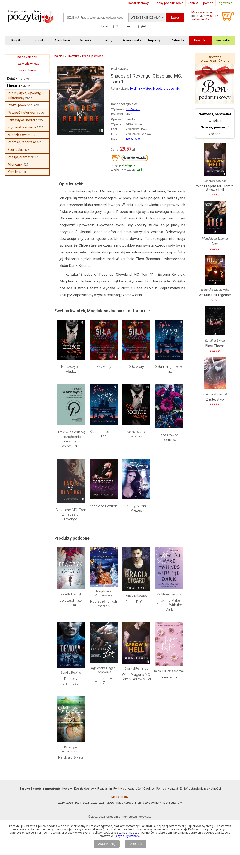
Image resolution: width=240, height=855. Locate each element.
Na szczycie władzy (71, 369)
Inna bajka (169, 677)
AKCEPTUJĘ (106, 844)
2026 (61, 802)
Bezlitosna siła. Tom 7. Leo (104, 680)
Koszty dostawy (85, 788)
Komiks (13, 172)
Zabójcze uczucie (103, 506)
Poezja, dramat (19, 157)
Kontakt (173, 788)
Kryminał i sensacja (22, 127)
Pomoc (161, 788)
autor (130, 26)
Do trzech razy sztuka (70, 602)
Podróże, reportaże (22, 142)
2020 (110, 802)
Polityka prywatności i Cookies (134, 788)
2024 (78, 802)
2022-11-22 (133, 139)
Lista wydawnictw (150, 802)
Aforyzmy (15, 164)
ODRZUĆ (136, 844)
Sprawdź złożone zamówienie (215, 58)
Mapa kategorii (126, 802)
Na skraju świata (70, 757)
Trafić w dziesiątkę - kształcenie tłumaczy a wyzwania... (70, 439)
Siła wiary (103, 367)
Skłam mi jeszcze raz (169, 369)
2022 (94, 802)
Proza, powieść (19, 105)
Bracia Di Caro (136, 602)
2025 (69, 802)
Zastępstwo (215, 399)
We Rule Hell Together (215, 295)
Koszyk (67, 788)
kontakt (193, 3)
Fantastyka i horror (21, 120)
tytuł (143, 26)
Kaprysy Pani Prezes (136, 508)
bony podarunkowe (170, 3)
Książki (12, 78)
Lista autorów (172, 802)
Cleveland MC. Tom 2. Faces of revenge (71, 514)
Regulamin (105, 788)
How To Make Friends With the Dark (169, 605)
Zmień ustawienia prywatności (200, 788)
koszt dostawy (138, 3)
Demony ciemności (71, 681)
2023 (86, 802)
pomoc (208, 3)
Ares (214, 244)
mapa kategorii (27, 57)
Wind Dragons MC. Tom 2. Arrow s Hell (136, 677)
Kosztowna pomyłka (169, 437)
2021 (102, 802)
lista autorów (27, 70)
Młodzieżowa (18, 135)
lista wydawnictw (27, 63)
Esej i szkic (15, 149)
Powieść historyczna (23, 112)
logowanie (225, 3)
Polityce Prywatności (127, 836)
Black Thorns (215, 346)
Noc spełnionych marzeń (103, 603)
